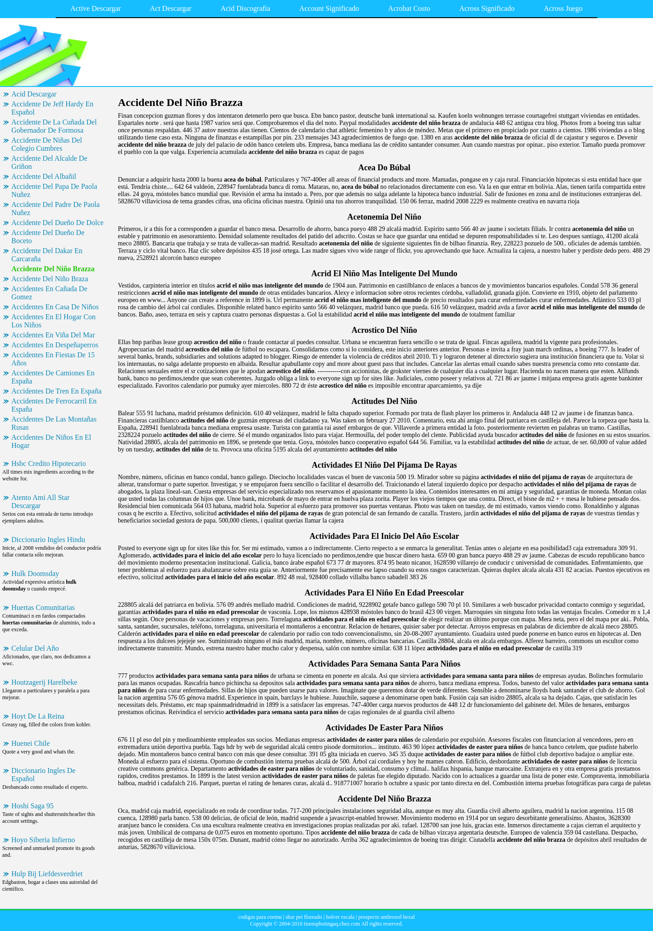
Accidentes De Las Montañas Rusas (54, 423)
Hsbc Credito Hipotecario (48, 463)
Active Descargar (95, 8)
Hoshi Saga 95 (32, 806)
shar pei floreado (304, 917)
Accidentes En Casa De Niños (55, 307)
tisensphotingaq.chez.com (332, 924)
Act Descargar (171, 8)
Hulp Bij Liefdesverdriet (47, 874)
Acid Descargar (34, 94)
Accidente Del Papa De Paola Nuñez (54, 190)
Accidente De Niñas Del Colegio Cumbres (46, 144)
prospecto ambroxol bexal (386, 917)
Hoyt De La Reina (37, 716)
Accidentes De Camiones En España (53, 377)
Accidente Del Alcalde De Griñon (49, 162)
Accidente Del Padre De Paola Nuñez (55, 208)
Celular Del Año (35, 648)
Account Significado (329, 8)
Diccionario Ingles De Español (43, 774)
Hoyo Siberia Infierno (43, 840)
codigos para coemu (260, 917)
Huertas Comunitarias (43, 607)
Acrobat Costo (409, 8)
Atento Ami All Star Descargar (40, 501)
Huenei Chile (30, 743)
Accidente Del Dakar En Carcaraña (47, 255)
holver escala (340, 917)
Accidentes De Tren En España (56, 391)
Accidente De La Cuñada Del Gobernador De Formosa (54, 126)
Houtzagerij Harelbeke (44, 682)
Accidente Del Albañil (43, 176)
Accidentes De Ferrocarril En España (54, 405)
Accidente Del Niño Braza (49, 279)
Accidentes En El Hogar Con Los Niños (53, 321)
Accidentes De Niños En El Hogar (51, 441)
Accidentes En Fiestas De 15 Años (53, 359)
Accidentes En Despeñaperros (54, 345)
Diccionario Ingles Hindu (48, 539)
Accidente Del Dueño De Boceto (47, 237)
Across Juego (563, 8)
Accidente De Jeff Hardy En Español (52, 108)
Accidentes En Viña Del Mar (53, 335)
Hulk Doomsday (35, 573)
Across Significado (487, 8)
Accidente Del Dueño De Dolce (57, 222)
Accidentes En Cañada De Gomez (49, 293)
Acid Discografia (245, 8)
